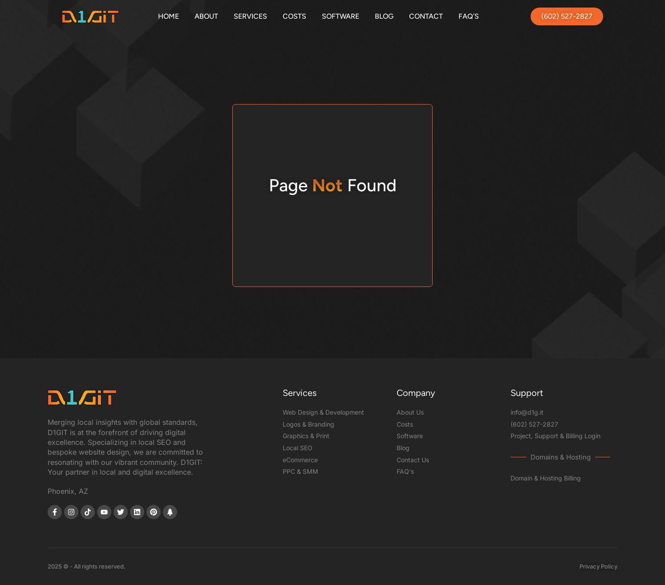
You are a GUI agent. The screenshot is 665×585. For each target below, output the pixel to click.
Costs (294, 16)
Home (168, 16)
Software (340, 16)
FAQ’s (468, 16)
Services (250, 16)
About (206, 16)
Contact (426, 16)
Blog (384, 16)
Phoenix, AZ (68, 491)
